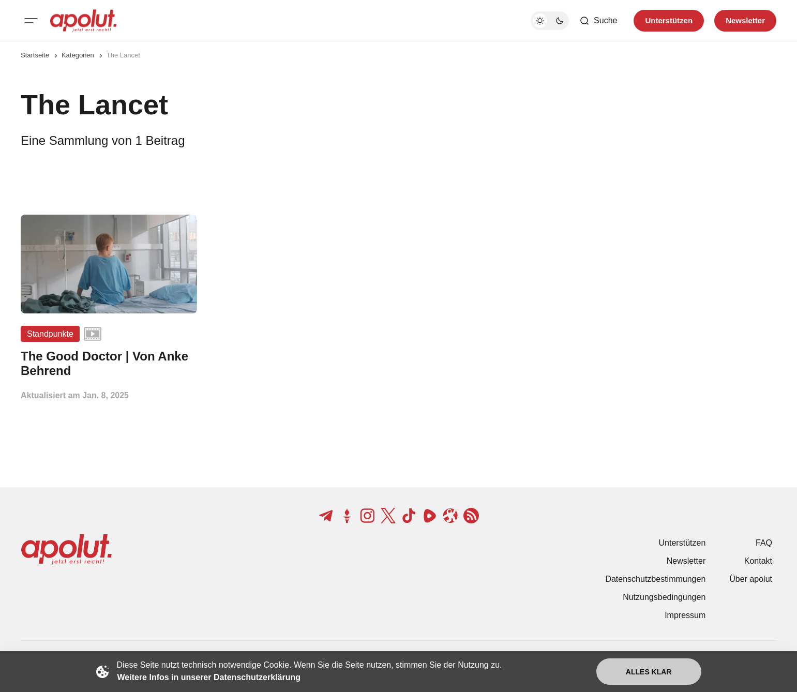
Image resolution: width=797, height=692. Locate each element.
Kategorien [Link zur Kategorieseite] (78, 55)
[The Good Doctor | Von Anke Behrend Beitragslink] (109, 363)
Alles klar (649, 672)
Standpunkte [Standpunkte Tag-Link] (50, 333)
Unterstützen (682, 542)
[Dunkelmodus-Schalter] (550, 20)
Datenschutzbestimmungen (655, 579)
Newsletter (686, 560)
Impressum (685, 615)
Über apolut (750, 579)
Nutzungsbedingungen (664, 597)
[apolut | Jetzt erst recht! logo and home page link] (83, 20)
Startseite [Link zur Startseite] (35, 55)
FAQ (764, 542)
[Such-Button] (598, 20)
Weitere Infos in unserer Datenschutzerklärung (208, 677)
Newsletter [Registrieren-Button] (745, 20)
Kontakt (758, 560)
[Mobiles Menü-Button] (31, 20)
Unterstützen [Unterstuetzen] (669, 20)
